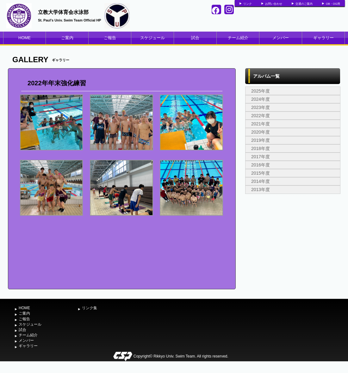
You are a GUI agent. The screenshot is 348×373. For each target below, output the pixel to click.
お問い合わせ (273, 3)
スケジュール (152, 37)
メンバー (280, 37)
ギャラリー (323, 37)
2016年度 (260, 164)
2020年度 (260, 132)
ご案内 (67, 37)
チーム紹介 (238, 37)
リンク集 (89, 308)
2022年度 (260, 115)
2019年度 (260, 140)
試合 (195, 37)
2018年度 (260, 148)
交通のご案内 (304, 3)
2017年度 (260, 156)
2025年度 (260, 90)
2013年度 (260, 189)
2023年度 (260, 107)
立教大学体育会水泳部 (63, 12)
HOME (24, 37)
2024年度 (260, 99)
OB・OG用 (333, 3)
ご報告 (110, 37)
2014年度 (260, 181)
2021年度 (260, 123)
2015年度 (260, 173)
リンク (247, 3)
